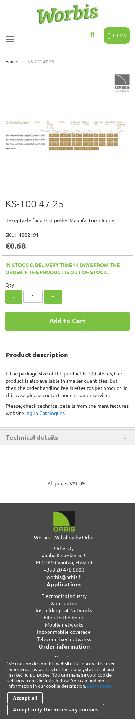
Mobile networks (64, 624)
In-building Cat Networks (64, 610)
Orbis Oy (64, 548)
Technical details (32, 437)
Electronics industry (64, 596)
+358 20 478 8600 (64, 569)
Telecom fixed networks (64, 639)
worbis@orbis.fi (64, 576)
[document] (67, 688)
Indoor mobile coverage (64, 631)
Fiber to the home (64, 617)
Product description (37, 354)
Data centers (63, 603)
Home (11, 61)
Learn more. (99, 686)
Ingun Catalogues (45, 413)
